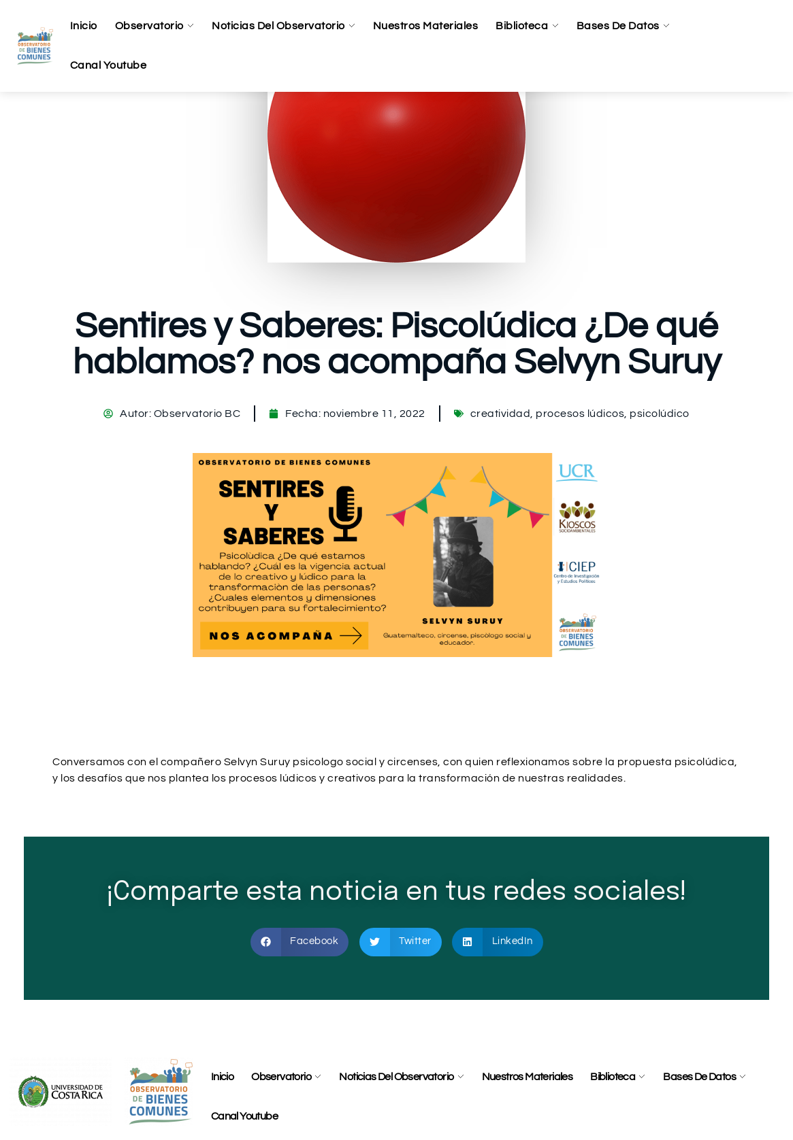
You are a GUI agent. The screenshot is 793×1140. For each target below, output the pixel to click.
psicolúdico (660, 413)
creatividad (500, 413)
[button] (299, 942)
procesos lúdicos (580, 413)
